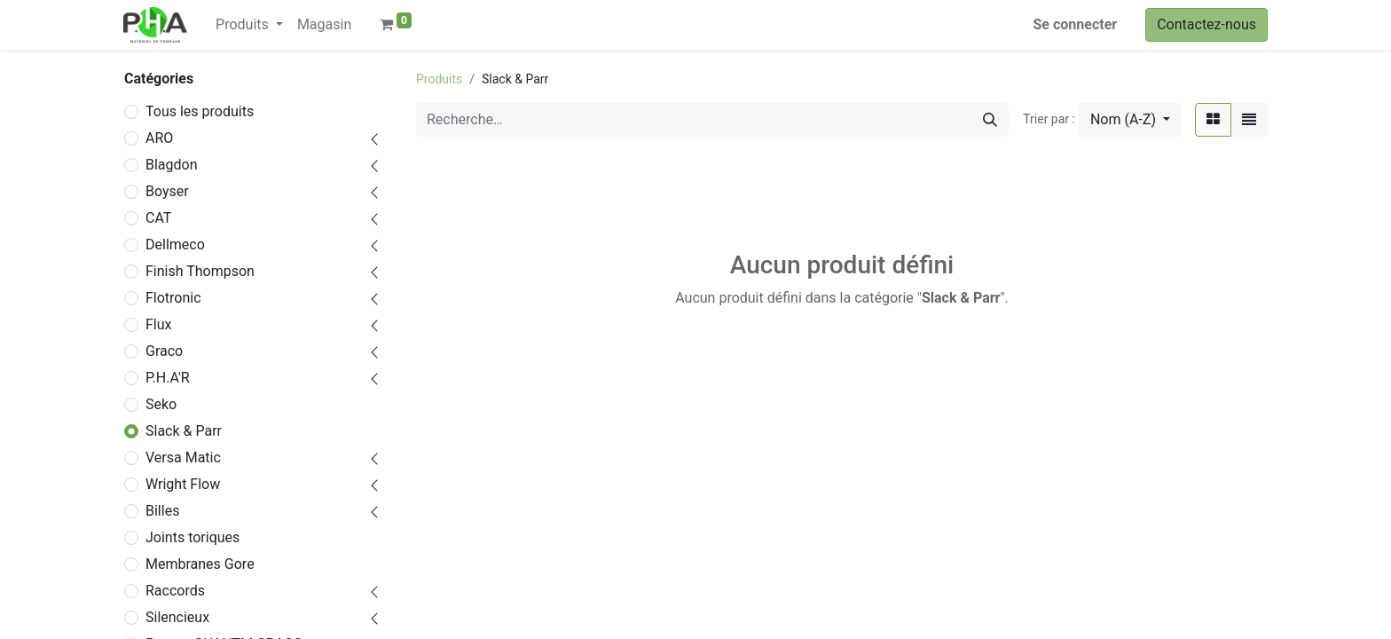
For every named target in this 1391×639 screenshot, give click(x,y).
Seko (161, 404)
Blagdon (171, 164)
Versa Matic (183, 457)
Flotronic (173, 297)
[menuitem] (324, 25)
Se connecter (1075, 24)
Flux (158, 324)
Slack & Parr (183, 430)
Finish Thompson (200, 271)
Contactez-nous (1206, 24)
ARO (159, 138)
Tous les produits (199, 111)
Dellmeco (175, 244)
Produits (439, 79)
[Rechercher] (990, 120)
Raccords (175, 590)
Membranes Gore (200, 564)
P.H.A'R (167, 377)
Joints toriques (192, 537)
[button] (1130, 120)
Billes (162, 510)
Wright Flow (182, 484)
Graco (164, 351)
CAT (158, 217)
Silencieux (177, 617)
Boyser (167, 191)
